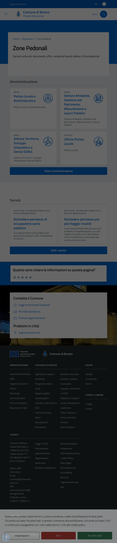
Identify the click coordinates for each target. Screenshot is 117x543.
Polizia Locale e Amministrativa (25, 98)
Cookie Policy (66, 458)
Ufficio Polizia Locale (74, 141)
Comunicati (91, 379)
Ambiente (40, 379)
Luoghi (89, 404)
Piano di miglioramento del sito (69, 482)
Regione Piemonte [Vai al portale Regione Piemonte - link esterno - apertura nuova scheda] (18, 4)
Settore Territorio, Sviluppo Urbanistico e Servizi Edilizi (26, 145)
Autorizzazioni (42, 398)
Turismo (64, 422)
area (16, 92)
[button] (6, 537)
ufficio (68, 135)
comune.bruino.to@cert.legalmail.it (20, 491)
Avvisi (88, 383)
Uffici (12, 379)
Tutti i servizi (58, 250)
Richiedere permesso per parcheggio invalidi (82, 221)
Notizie (89, 374)
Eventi (89, 408)
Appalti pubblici (42, 393)
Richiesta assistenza (45, 468)
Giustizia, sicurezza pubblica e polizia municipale (32, 212)
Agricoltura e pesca (44, 374)
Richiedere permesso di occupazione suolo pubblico (30, 223)
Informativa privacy (70, 453)
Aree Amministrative (20, 374)
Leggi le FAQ (41, 443)
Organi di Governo (19, 383)
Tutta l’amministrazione (58, 171)
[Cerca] (103, 14)
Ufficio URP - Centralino (16, 470)
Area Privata (16, 515)
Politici (13, 388)
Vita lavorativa (67, 427)
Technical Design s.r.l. (30, 534)
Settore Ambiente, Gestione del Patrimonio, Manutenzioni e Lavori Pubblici (77, 104)
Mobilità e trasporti (69, 398)
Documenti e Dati (18, 408)
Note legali (65, 463)
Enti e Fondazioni (18, 403)
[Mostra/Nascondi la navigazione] (6, 14)
